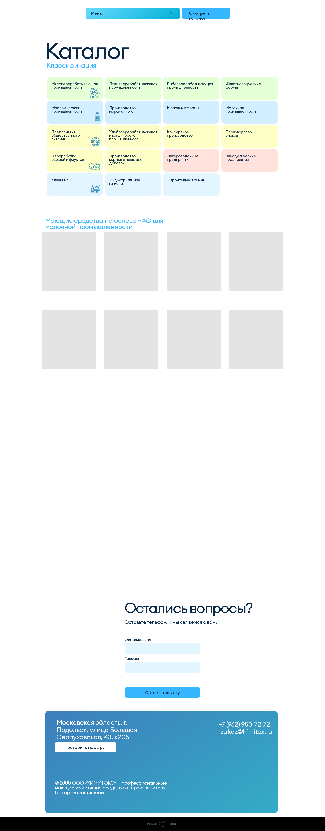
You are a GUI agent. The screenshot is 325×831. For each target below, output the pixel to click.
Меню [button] (97, 13)
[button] (133, 13)
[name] (162, 648)
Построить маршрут (85, 747)
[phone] (162, 667)
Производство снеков (239, 133)
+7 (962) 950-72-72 (244, 724)
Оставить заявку (162, 692)
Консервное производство (180, 133)
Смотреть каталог (199, 16)
